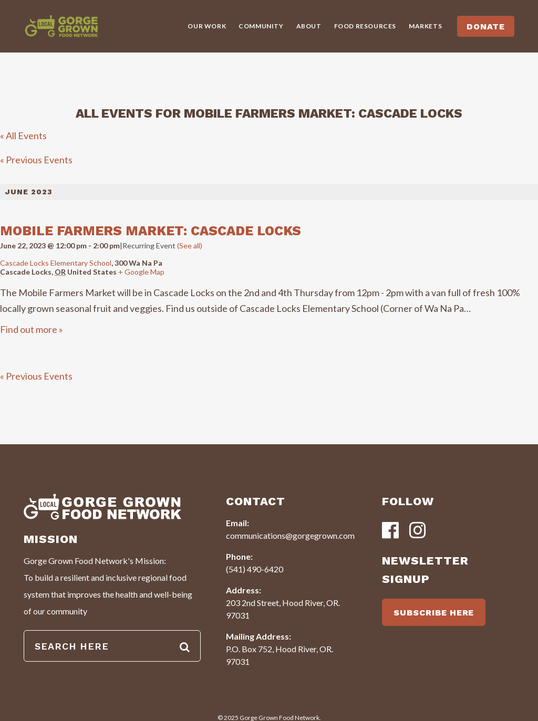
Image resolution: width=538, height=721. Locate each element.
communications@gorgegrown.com (290, 535)
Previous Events (36, 159)
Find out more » (31, 329)
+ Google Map (141, 271)
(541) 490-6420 (254, 569)
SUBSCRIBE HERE (434, 613)
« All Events (23, 135)
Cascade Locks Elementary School (55, 262)
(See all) (189, 245)
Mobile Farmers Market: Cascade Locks (150, 230)
